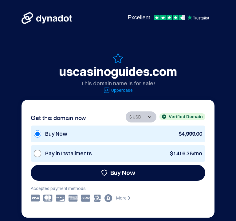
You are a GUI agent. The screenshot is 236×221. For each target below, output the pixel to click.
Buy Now (118, 172)
